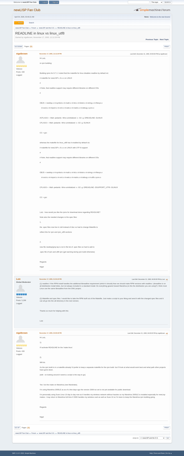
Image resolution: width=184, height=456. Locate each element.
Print (166, 46)
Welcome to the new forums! (160, 17)
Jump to (135, 438)
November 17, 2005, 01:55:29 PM (51, 279)
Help (151, 453)
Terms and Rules (159, 453)
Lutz (18, 279)
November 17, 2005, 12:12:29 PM (51, 54)
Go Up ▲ (169, 453)
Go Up (17, 427)
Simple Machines (30, 453)
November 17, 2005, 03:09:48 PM (51, 333)
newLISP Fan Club (27, 10)
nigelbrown (22, 54)
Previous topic (152, 39)
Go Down (18, 46)
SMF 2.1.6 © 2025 (18, 453)
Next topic (164, 39)
